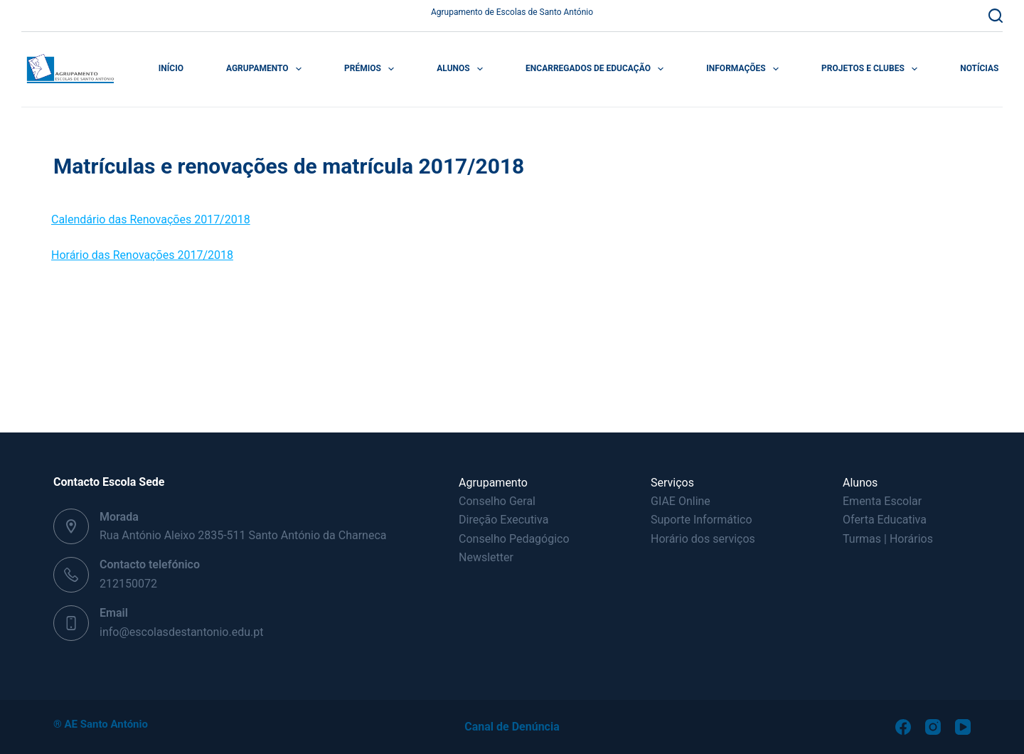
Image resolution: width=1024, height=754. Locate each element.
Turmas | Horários (888, 539)
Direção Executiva (503, 519)
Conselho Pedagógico (514, 539)
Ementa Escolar (882, 501)
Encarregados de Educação (597, 69)
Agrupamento (266, 69)
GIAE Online (680, 501)
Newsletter (486, 557)
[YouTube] (963, 727)
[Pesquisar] (995, 16)
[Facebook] (903, 727)
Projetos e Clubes (872, 69)
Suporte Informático (701, 519)
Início (171, 68)
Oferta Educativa (885, 519)
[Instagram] (933, 727)
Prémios (372, 69)
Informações (745, 69)
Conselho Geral (497, 501)
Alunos (463, 69)
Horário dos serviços (703, 539)
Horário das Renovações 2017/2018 (142, 255)
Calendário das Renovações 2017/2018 (150, 219)
